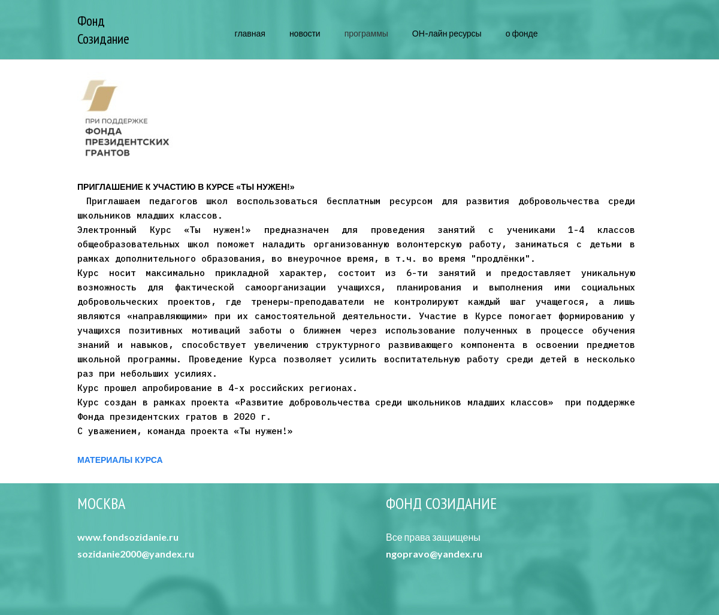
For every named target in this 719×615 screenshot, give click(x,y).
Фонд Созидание (103, 29)
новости (305, 33)
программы (366, 33)
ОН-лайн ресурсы (447, 33)
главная (250, 33)
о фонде (522, 33)
